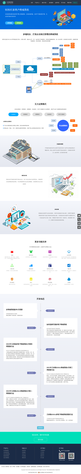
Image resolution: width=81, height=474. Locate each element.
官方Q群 (42, 457)
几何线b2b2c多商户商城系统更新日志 (60, 415)
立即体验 (9, 23)
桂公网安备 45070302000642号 (45, 472)
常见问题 (24, 456)
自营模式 (13, 114)
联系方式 (42, 456)
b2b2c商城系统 (7, 454)
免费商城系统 (33, 466)
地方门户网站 (12, 466)
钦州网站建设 (39, 466)
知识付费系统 (6, 457)
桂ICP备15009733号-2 (33, 472)
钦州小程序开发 (46, 466)
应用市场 (24, 450)
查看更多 (40, 428)
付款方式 (24, 454)
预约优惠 (40, 439)
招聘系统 (7, 466)
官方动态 (63, 2)
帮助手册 (69, 2)
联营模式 (25, 114)
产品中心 (37, 2)
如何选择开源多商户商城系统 (57, 325)
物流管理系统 (6, 456)
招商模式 (37, 114)
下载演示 (75, 2)
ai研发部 (28, 466)
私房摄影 (18, 466)
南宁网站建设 (23, 466)
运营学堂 (57, 2)
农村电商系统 (6, 452)
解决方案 (44, 2)
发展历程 (42, 454)
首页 (32, 2)
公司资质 (42, 452)
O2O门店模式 (61, 114)
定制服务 (24, 452)
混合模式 (49, 114)
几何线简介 (42, 450)
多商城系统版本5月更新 (14, 310)
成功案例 (51, 2)
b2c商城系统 (6, 450)
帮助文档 (24, 457)
